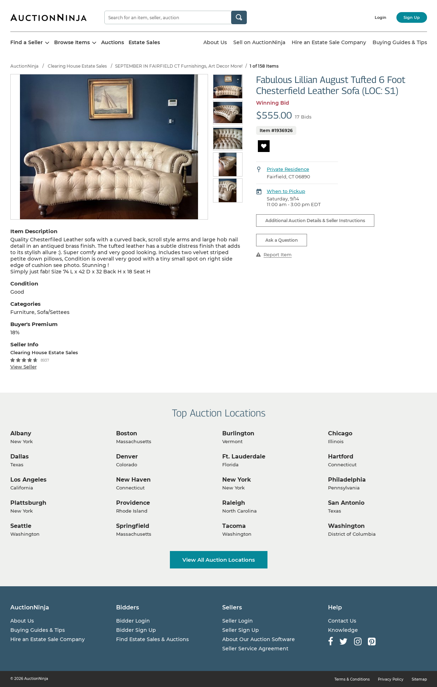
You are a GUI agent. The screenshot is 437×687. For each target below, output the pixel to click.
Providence (133, 502)
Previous (217, 139)
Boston (126, 433)
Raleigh (233, 502)
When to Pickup (286, 191)
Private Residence (288, 169)
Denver (127, 456)
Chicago (340, 433)
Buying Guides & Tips (400, 42)
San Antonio (346, 502)
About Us (215, 42)
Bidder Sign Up (136, 630)
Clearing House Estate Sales (77, 66)
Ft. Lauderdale (243, 456)
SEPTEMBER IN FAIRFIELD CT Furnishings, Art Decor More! (179, 66)
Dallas (19, 456)
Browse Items (75, 42)
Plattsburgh (28, 502)
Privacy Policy (391, 679)
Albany (20, 433)
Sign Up (412, 17)
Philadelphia (347, 479)
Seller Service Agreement (255, 648)
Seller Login (237, 621)
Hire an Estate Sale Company (329, 42)
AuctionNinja (24, 66)
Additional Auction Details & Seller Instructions (315, 220)
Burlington (238, 433)
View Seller (23, 366)
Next (239, 139)
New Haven (133, 479)
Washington (346, 526)
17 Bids (303, 117)
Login (380, 17)
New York (236, 479)
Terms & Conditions (352, 679)
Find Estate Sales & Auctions (152, 639)
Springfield (132, 526)
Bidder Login (133, 621)
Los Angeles (28, 479)
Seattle (20, 526)
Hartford (340, 456)
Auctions (112, 42)
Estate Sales (144, 42)
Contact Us (342, 621)
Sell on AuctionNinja (259, 42)
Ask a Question (281, 240)
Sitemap (419, 679)
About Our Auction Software (258, 639)
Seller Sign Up (240, 630)
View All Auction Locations (218, 559)
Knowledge (343, 630)
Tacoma (234, 526)
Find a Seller (30, 42)
